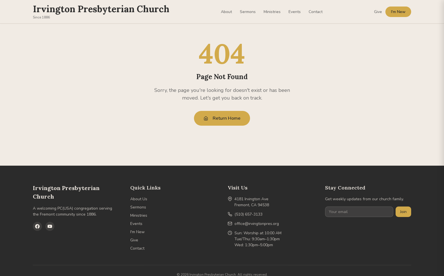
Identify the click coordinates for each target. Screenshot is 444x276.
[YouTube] (49, 226)
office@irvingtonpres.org (256, 223)
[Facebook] (37, 226)
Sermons (248, 11)
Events (295, 11)
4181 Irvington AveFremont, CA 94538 (251, 202)
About (226, 11)
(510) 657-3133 (248, 214)
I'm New (398, 11)
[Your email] (359, 212)
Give (378, 11)
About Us (138, 199)
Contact (316, 11)
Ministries (272, 11)
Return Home (222, 118)
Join (403, 211)
